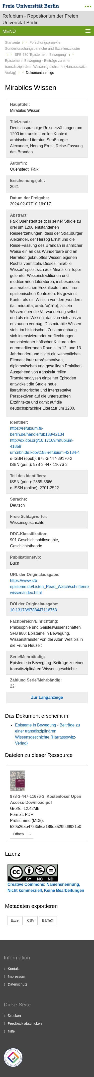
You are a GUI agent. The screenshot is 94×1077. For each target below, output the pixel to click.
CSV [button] (30, 920)
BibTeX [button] (47, 920)
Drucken (14, 1016)
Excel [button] (15, 920)
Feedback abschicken (25, 1023)
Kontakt (14, 969)
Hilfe (11, 1031)
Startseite (12, 42)
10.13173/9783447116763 (33, 610)
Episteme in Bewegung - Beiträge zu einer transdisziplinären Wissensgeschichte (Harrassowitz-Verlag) (46, 67)
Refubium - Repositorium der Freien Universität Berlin (40, 19)
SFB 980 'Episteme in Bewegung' (41, 55)
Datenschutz (17, 984)
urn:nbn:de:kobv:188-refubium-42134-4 (45, 452)
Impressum (16, 976)
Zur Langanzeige (47, 697)
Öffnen (18, 834)
